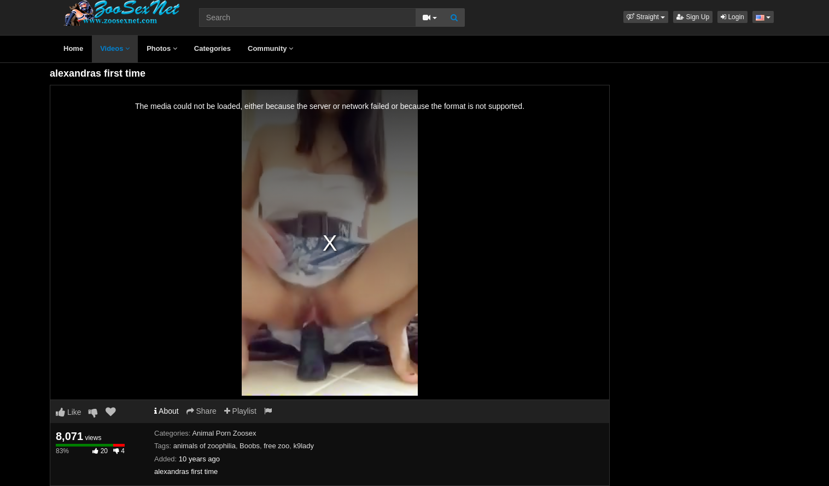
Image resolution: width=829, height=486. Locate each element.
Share (201, 411)
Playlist (240, 411)
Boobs (250, 446)
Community (270, 48)
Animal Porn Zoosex (224, 433)
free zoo (276, 446)
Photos (162, 48)
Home (73, 48)
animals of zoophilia (204, 446)
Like (68, 412)
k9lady (303, 446)
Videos (115, 48)
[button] (645, 17)
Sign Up (692, 17)
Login (732, 17)
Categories (212, 48)
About (166, 411)
